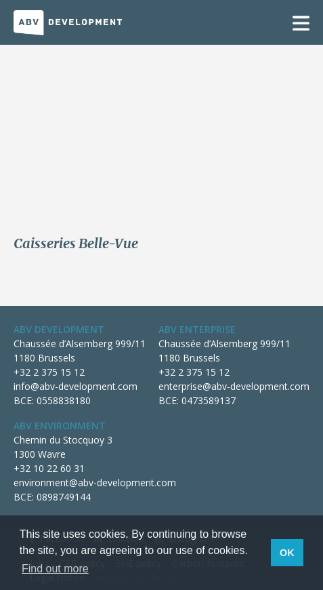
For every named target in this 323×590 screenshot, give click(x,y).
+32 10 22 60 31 (49, 468)
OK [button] (287, 552)
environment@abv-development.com (95, 482)
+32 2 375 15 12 (49, 372)
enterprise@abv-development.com (233, 386)
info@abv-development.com (75, 386)
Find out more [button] (55, 568)
